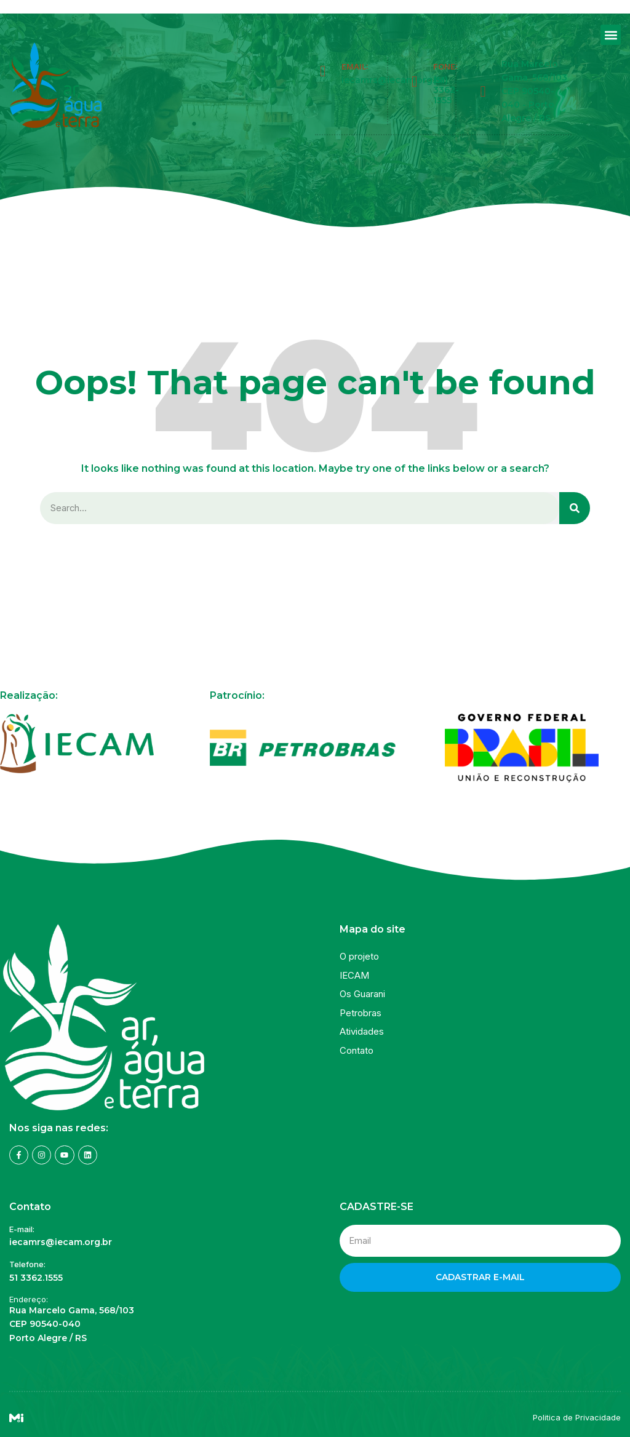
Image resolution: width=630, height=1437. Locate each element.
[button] (610, 35)
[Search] (574, 508)
